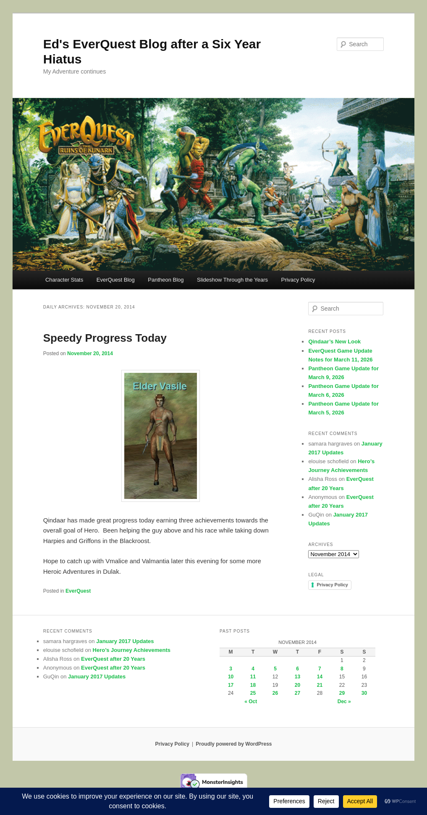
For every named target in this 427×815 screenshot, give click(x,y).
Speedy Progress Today (105, 338)
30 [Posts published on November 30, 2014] (364, 693)
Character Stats (64, 280)
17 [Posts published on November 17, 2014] (230, 685)
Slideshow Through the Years (232, 280)
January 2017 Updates (125, 641)
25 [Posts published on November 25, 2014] (253, 693)
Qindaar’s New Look (334, 341)
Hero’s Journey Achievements (131, 650)
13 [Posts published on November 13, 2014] (297, 677)
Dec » (344, 701)
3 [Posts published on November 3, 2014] (230, 669)
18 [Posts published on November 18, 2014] (253, 685)
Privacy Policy (298, 280)
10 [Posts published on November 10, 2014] (230, 677)
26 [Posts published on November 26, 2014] (275, 693)
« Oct (250, 701)
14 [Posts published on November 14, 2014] (319, 677)
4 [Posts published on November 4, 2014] (252, 669)
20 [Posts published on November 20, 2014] (297, 685)
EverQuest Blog (116, 280)
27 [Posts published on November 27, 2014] (297, 693)
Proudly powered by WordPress (234, 744)
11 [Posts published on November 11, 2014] (253, 677)
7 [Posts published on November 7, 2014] (319, 669)
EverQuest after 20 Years (113, 659)
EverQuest (78, 591)
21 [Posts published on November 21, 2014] (319, 685)
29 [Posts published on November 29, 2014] (342, 693)
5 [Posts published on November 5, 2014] (275, 669)
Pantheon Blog (165, 280)
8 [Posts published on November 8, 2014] (342, 669)
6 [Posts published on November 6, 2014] (297, 669)
